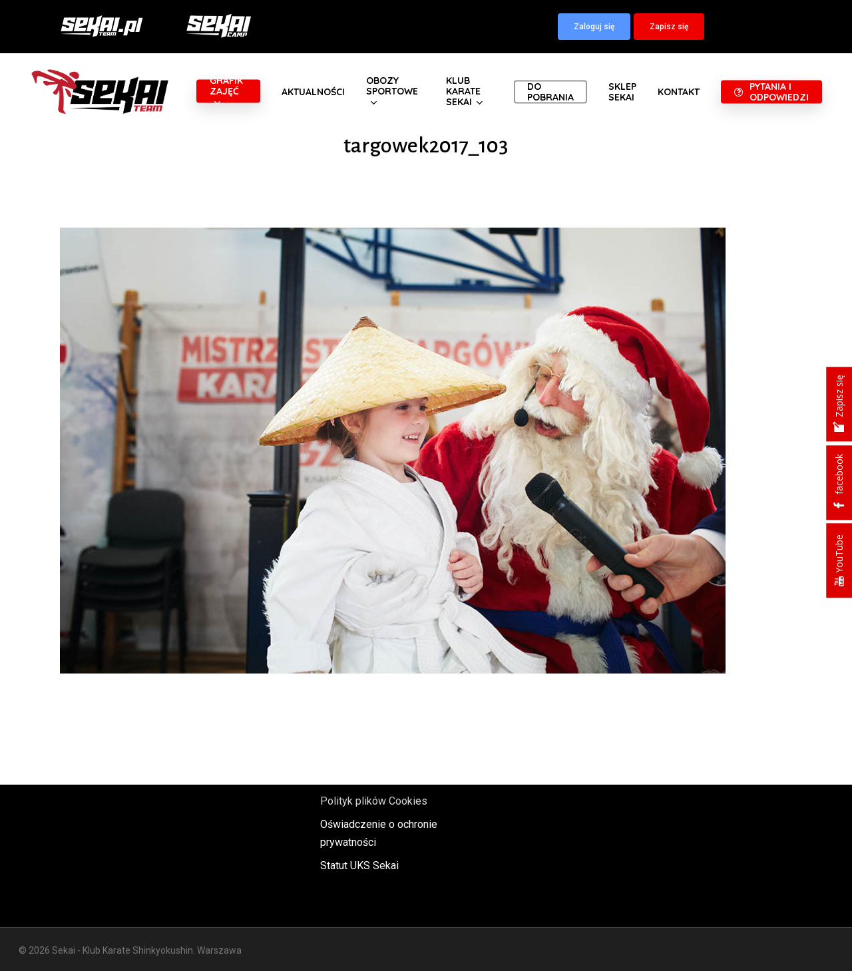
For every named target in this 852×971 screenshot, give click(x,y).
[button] (594, 26)
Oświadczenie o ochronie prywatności (378, 833)
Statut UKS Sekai (359, 865)
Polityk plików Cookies (373, 801)
